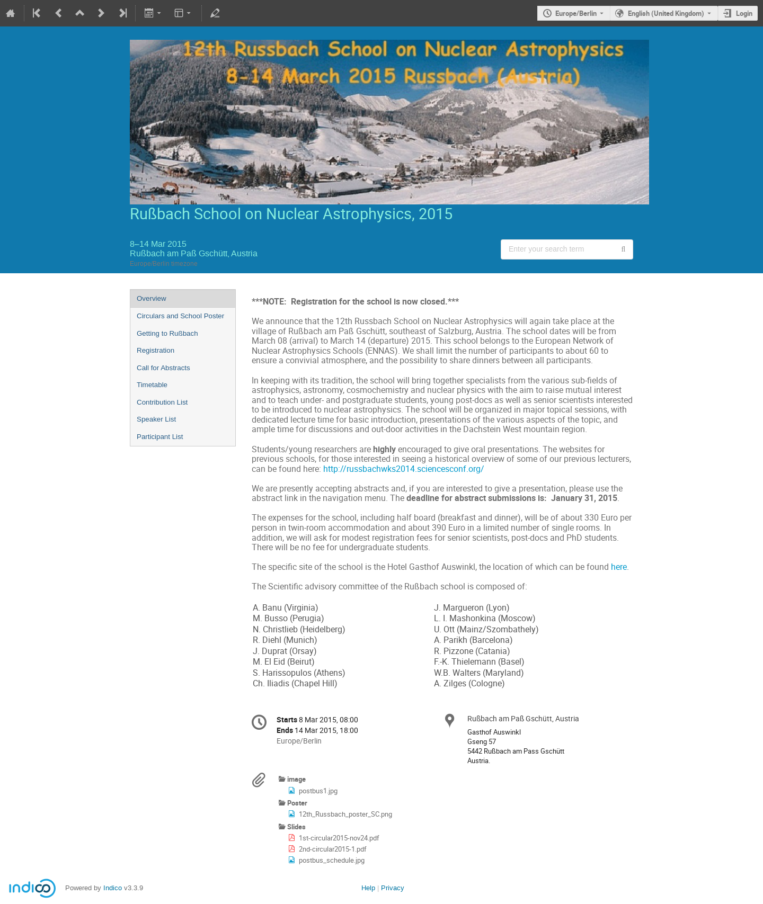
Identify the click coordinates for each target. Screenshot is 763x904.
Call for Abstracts (163, 368)
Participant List (160, 437)
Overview (151, 298)
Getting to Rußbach (167, 333)
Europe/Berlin (576, 13)
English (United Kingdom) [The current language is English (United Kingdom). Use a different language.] (666, 13)
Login (744, 13)
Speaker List (156, 419)
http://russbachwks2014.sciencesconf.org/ (403, 469)
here (619, 566)
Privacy (392, 887)
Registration (155, 350)
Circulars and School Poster (180, 316)
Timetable (152, 385)
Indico (112, 887)
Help (368, 887)
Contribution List (162, 402)
